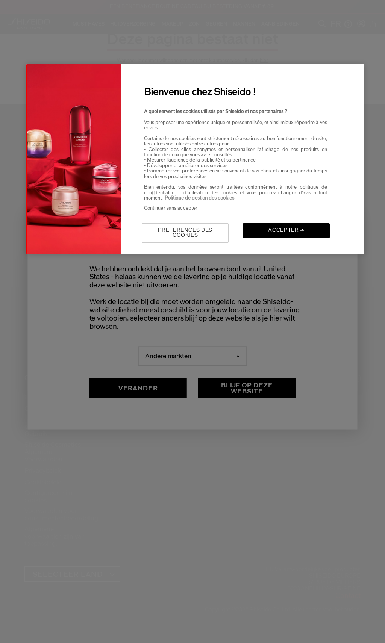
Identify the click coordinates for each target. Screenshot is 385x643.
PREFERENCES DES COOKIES (185, 233)
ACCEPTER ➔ (286, 230)
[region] (195, 159)
